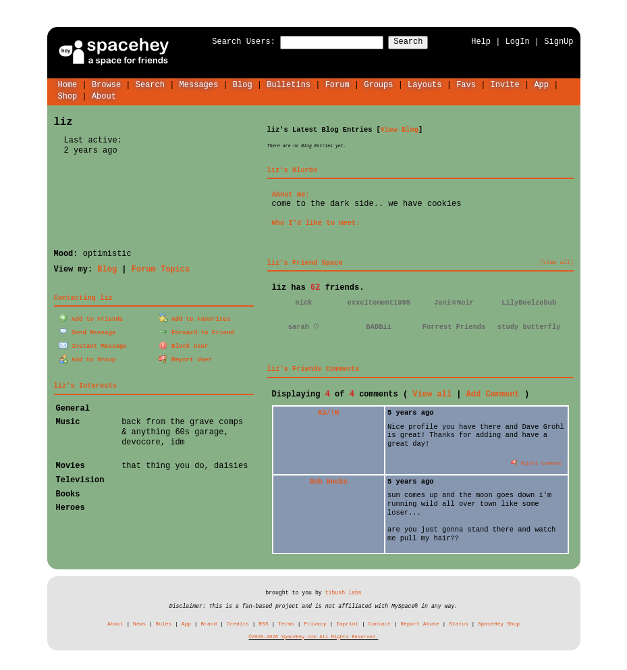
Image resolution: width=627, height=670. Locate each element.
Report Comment (536, 462)
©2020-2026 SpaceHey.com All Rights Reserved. (314, 636)
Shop (68, 95)
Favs (466, 84)
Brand (208, 623)
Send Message (87, 330)
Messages (199, 84)
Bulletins (288, 84)
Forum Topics (161, 268)
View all (432, 393)
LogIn (518, 41)
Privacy (315, 623)
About (104, 95)
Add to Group (87, 357)
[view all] (557, 262)
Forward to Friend (196, 330)
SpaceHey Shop (499, 623)
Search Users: (231, 42)
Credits (238, 623)
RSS (263, 623)
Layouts (424, 84)
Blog (242, 84)
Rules (164, 623)
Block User (183, 344)
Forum (337, 84)
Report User (185, 357)
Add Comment (493, 393)
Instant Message (92, 344)
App (541, 84)
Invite (504, 84)
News (139, 623)
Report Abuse (419, 623)
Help (481, 41)
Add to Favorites (194, 317)
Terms (286, 623)
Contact (380, 623)
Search (420, 42)
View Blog (399, 129)
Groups (378, 84)
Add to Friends (91, 317)
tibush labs (343, 592)
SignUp (558, 41)
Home (68, 84)
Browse (106, 84)
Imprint (347, 623)
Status (458, 623)
